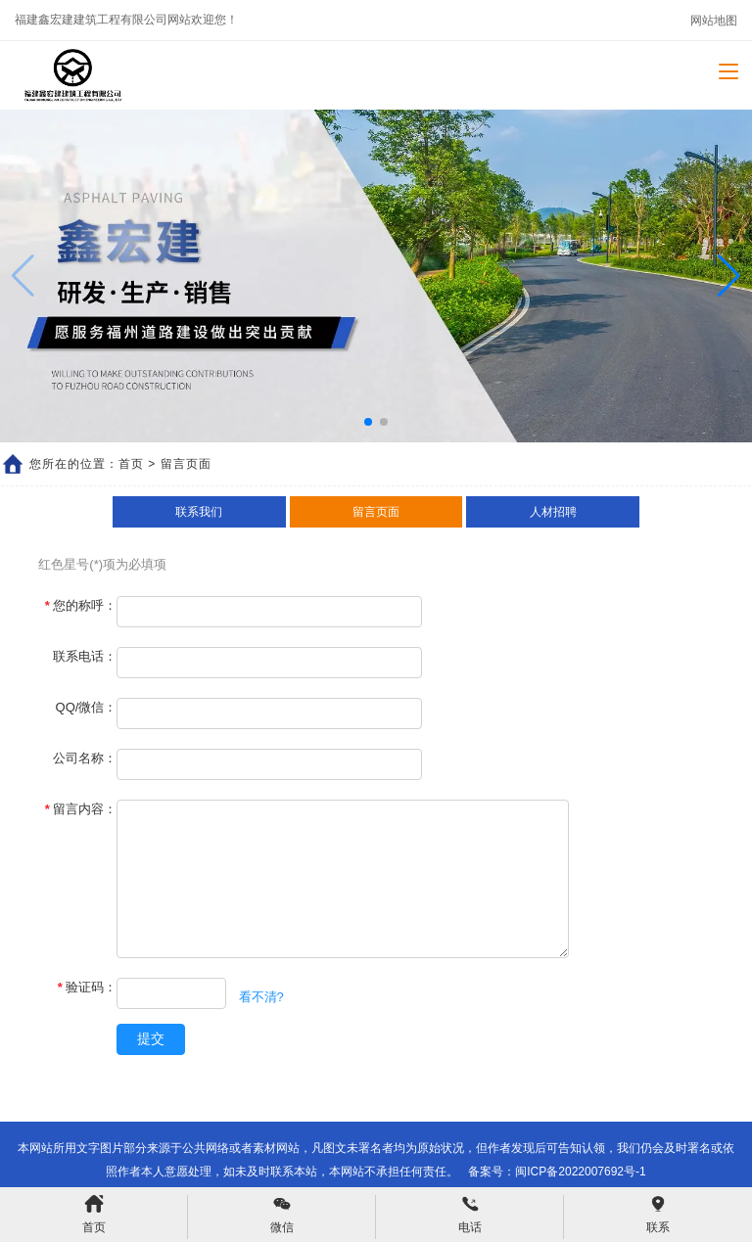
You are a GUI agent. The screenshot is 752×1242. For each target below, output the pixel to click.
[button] (729, 276)
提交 (150, 1038)
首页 (131, 464)
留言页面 (376, 512)
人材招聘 (553, 512)
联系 (658, 1214)
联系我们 (198, 512)
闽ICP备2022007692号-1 (580, 1171)
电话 (470, 1214)
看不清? (261, 996)
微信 (282, 1214)
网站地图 (713, 20)
